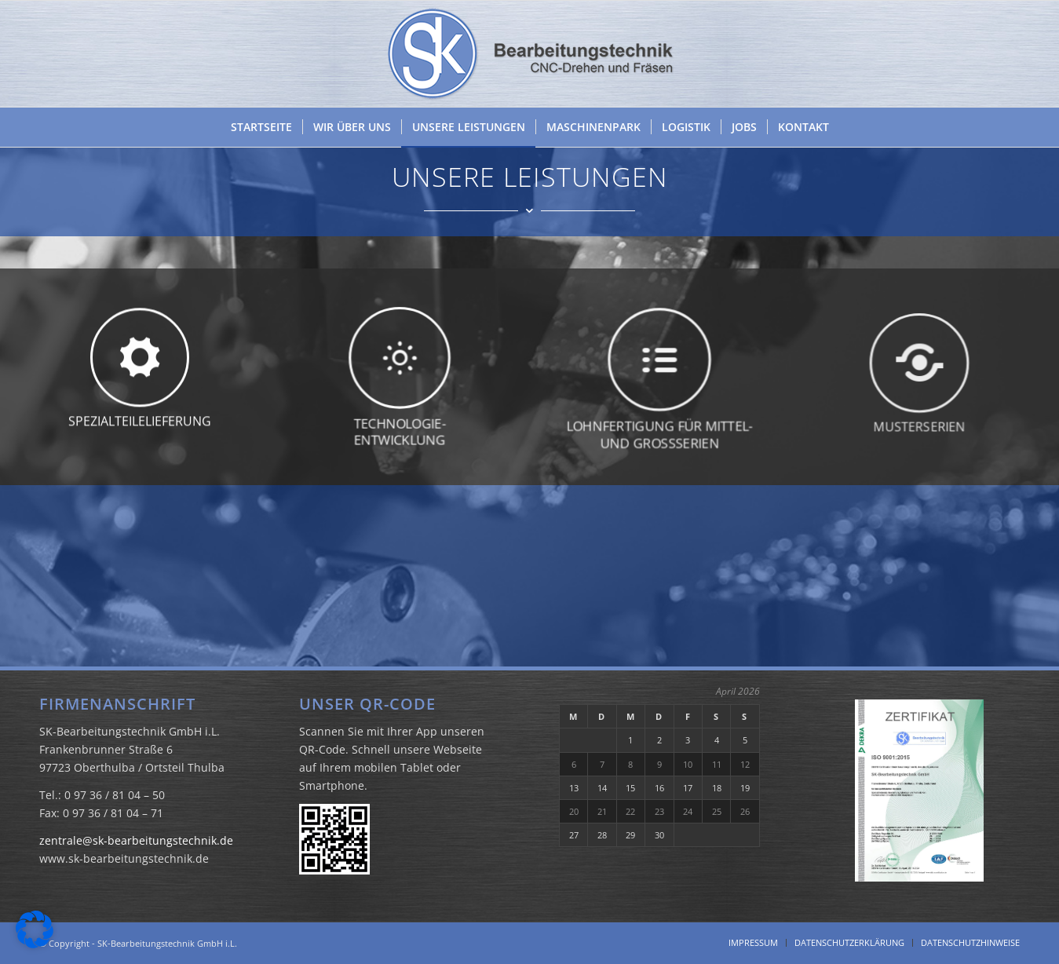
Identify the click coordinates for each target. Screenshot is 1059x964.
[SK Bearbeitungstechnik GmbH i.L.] (530, 54)
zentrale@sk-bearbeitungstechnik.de (136, 840)
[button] (34, 929)
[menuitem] (261, 127)
